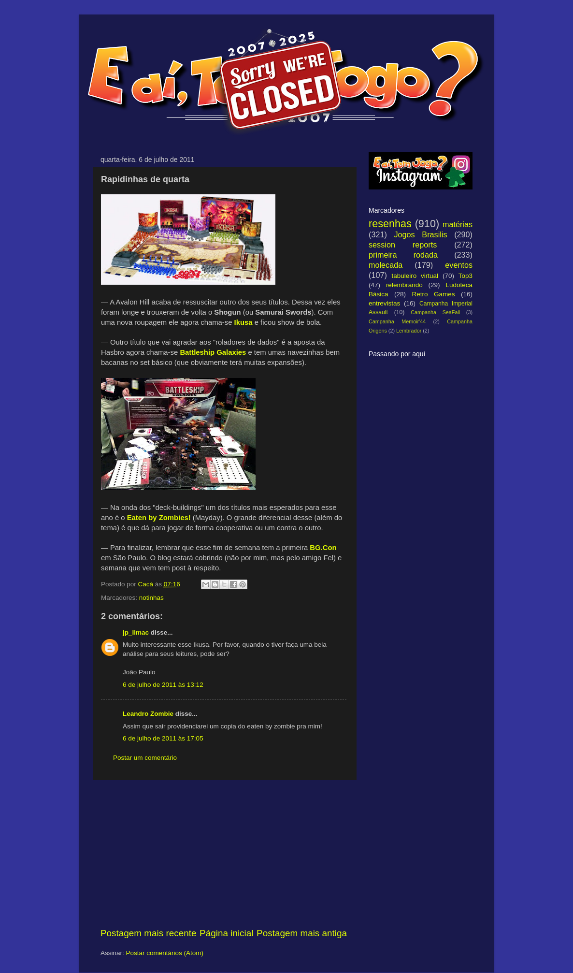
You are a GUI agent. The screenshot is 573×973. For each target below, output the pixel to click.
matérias (458, 224)
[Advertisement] (223, 853)
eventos (459, 265)
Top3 (465, 275)
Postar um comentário (145, 757)
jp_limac (136, 632)
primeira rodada (403, 254)
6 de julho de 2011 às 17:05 (163, 738)
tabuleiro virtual (414, 275)
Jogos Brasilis (420, 234)
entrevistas (384, 303)
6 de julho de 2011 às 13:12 (163, 684)
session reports (403, 244)
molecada (385, 265)
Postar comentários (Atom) (165, 953)
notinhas (151, 597)
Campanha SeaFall (435, 312)
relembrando (404, 285)
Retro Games (433, 294)
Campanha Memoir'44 (397, 321)
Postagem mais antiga (302, 933)
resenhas (390, 224)
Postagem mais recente (148, 933)
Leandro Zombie (148, 713)
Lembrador (408, 331)
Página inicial (226, 933)
